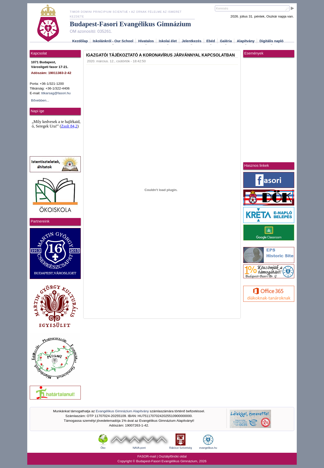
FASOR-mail (147, 456)
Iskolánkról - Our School (113, 42)
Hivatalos (146, 42)
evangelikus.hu (208, 447)
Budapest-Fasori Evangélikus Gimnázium (130, 24)
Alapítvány (245, 42)
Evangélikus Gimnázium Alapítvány (122, 411)
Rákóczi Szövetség (180, 447)
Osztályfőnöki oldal (173, 456)
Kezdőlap (80, 41)
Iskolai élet (168, 42)
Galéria (226, 42)
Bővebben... (40, 100)
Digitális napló (272, 42)
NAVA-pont (139, 447)
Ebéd (210, 42)
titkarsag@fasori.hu (55, 93)
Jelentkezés (192, 42)
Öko (103, 447)
